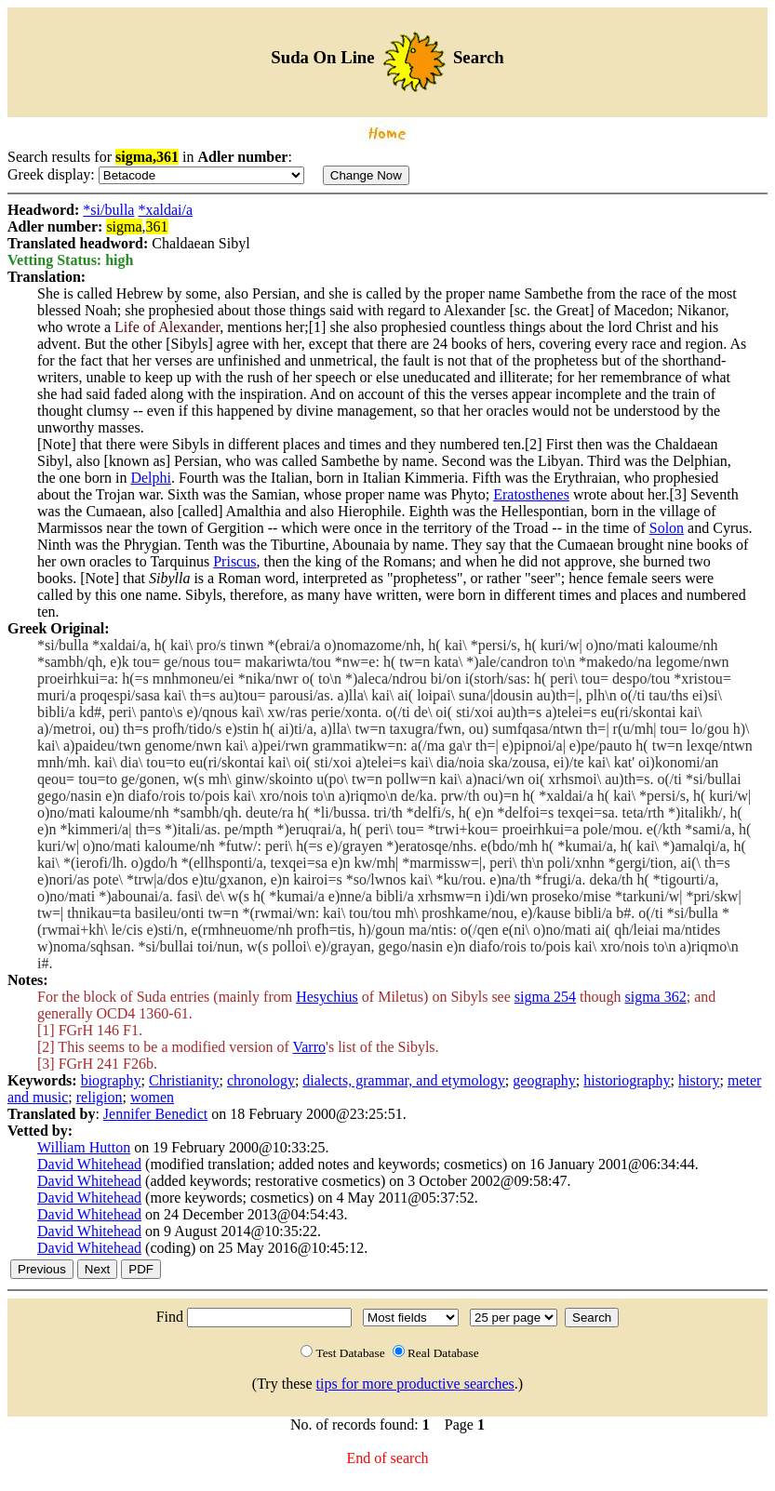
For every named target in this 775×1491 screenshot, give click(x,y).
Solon (666, 528)
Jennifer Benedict (155, 1114)
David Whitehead (89, 1164)
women (152, 1097)
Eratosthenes (531, 494)
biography (111, 1080)
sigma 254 (545, 997)
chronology (261, 1080)
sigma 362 (656, 997)
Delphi (150, 478)
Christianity (184, 1080)
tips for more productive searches (415, 1383)
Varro (309, 1047)
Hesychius (327, 997)
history (698, 1080)
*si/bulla (108, 210)
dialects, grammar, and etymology (403, 1080)
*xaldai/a (165, 210)
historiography (626, 1080)
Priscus (234, 561)
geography (544, 1080)
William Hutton (83, 1147)
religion (99, 1097)
